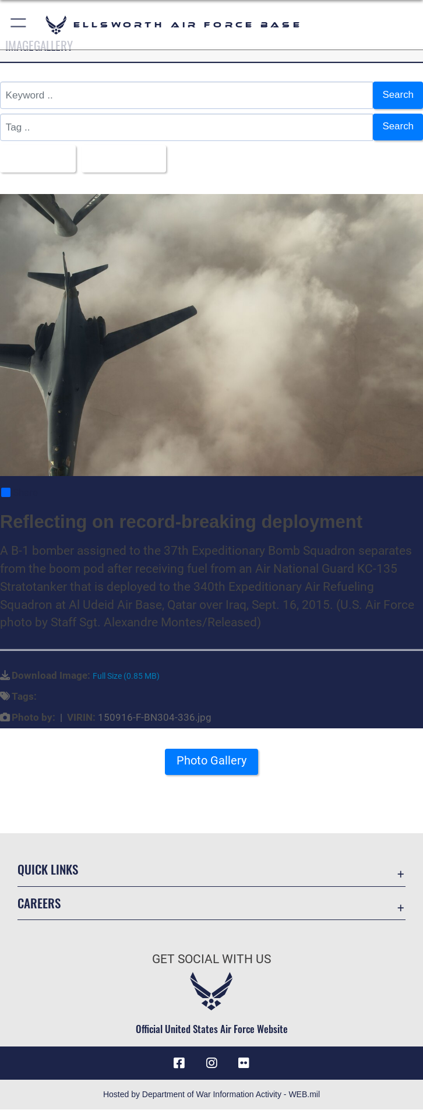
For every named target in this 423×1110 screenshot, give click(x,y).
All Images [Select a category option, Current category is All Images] (34, 158)
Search (398, 95)
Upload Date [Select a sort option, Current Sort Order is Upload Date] (120, 158)
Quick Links (47, 870)
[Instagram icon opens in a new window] (211, 1063)
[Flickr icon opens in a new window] (244, 1063)
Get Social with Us (211, 960)
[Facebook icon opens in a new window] (179, 1063)
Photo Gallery (211, 760)
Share (19, 493)
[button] (19, 25)
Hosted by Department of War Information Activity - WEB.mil (211, 1095)
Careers (39, 903)
